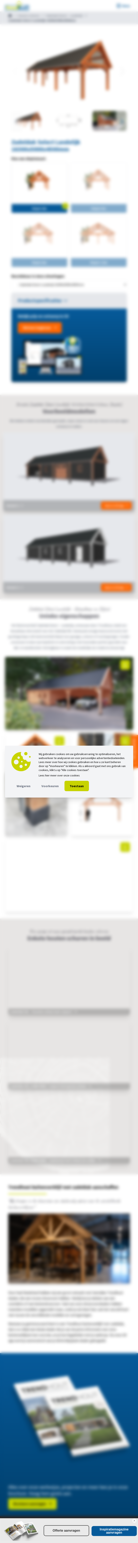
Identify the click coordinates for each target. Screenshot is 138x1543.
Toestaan (77, 786)
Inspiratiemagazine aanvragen (114, 1531)
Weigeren (23, 786)
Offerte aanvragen (66, 1530)
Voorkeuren (50, 786)
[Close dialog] (134, 1521)
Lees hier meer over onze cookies (59, 775)
